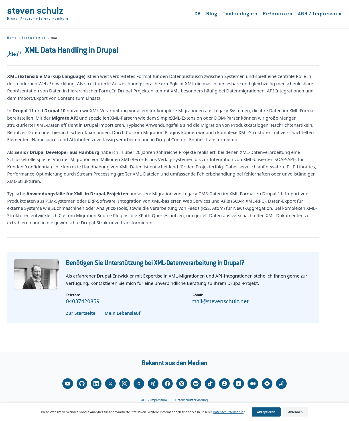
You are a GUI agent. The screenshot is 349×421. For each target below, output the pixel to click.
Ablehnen (295, 412)
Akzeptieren (266, 412)
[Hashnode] (267, 383)
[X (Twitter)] (110, 383)
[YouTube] (67, 383)
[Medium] (253, 383)
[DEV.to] (238, 383)
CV (198, 14)
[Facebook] (167, 383)
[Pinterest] (181, 383)
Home (12, 38)
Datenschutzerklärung (191, 400)
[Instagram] (124, 383)
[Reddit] (196, 383)
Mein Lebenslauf (122, 313)
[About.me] (224, 383)
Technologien (240, 14)
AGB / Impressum (320, 14)
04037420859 (82, 301)
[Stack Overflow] (281, 383)
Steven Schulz (35, 11)
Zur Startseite (80, 313)
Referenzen (278, 14)
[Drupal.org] (139, 383)
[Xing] (153, 383)
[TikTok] (210, 383)
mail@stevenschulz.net (220, 301)
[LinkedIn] (96, 383)
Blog (211, 14)
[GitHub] (82, 383)
